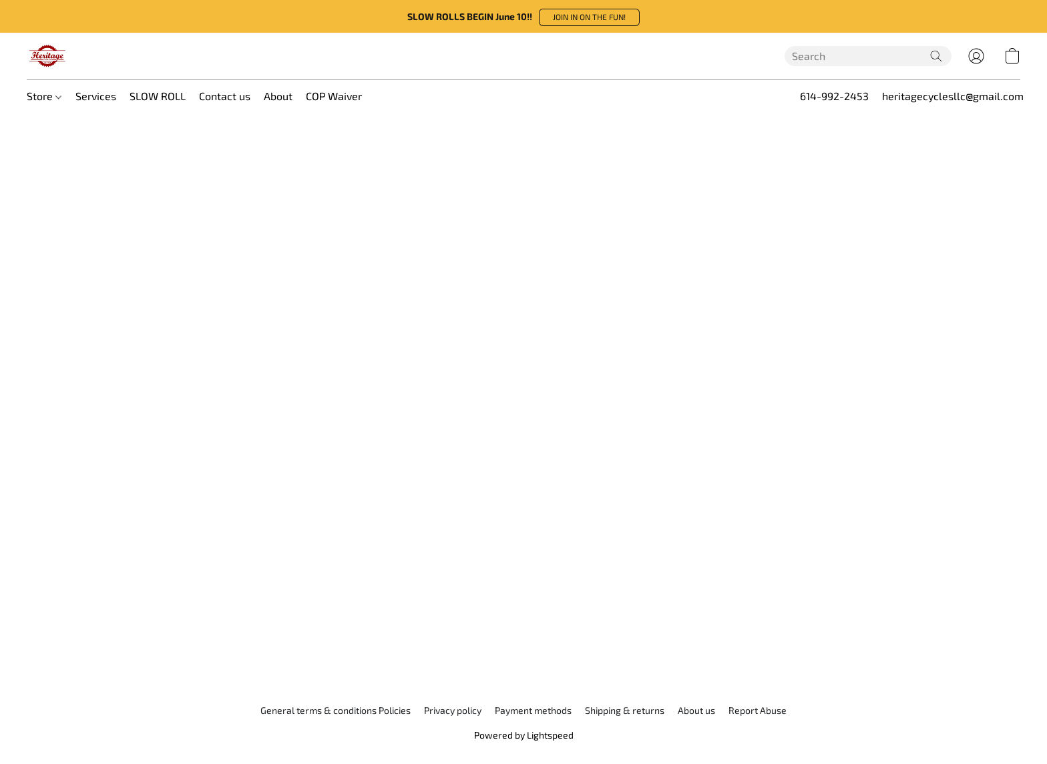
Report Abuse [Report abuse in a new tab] (757, 710)
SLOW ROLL (158, 95)
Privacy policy (452, 710)
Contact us (224, 95)
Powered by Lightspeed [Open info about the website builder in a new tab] (524, 735)
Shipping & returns (624, 710)
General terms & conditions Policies (335, 710)
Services (95, 95)
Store (44, 95)
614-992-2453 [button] (834, 95)
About (278, 95)
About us (696, 710)
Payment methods (533, 710)
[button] (589, 17)
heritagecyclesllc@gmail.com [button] (953, 95)
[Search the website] (936, 56)
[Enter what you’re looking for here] (868, 56)
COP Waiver (334, 95)
